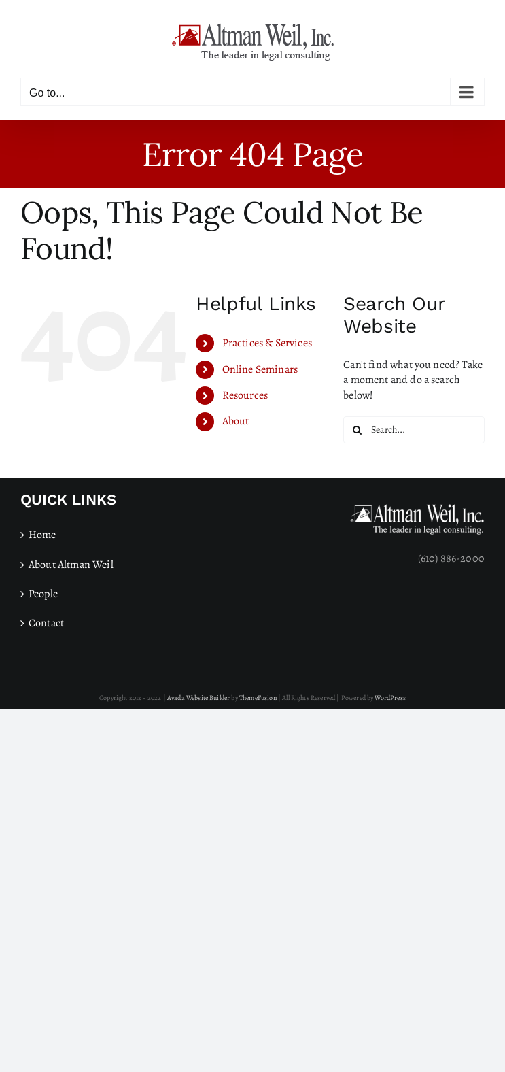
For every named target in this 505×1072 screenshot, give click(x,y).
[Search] (356, 429)
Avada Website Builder (198, 697)
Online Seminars (260, 369)
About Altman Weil (71, 564)
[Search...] (414, 429)
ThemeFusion (258, 697)
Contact (46, 623)
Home (42, 534)
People (43, 593)
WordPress (390, 697)
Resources (245, 395)
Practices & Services (267, 342)
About (235, 421)
